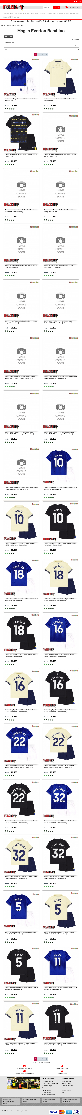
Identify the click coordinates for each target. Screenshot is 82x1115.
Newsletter (65, 1088)
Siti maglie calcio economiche (26, 1111)
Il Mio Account (66, 1081)
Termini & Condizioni (48, 1094)
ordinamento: (75, 39)
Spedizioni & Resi (47, 1081)
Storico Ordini (66, 1083)
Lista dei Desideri (67, 1086)
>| (46, 54)
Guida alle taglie (47, 1086)
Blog (63, 1092)
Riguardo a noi (46, 1090)
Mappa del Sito (66, 1090)
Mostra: (77, 46)
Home (3, 25)
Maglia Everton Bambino (14, 25)
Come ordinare (46, 1092)
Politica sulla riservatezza (50, 1083)
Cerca (56, 7)
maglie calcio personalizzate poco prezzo (9, 1101)
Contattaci (45, 1088)
